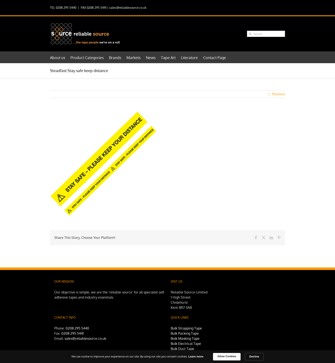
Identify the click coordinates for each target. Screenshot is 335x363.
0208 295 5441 (72, 333)
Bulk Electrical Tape (186, 343)
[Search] (250, 34)
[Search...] (266, 34)
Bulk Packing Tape (185, 333)
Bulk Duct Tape (182, 349)
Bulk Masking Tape (185, 338)
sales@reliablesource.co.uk (127, 7)
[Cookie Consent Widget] (167, 356)
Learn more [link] (195, 356)
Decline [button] (254, 356)
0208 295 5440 (77, 328)
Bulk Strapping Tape (186, 328)
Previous (278, 94)
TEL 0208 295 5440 (63, 7)
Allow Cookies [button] (226, 356)
